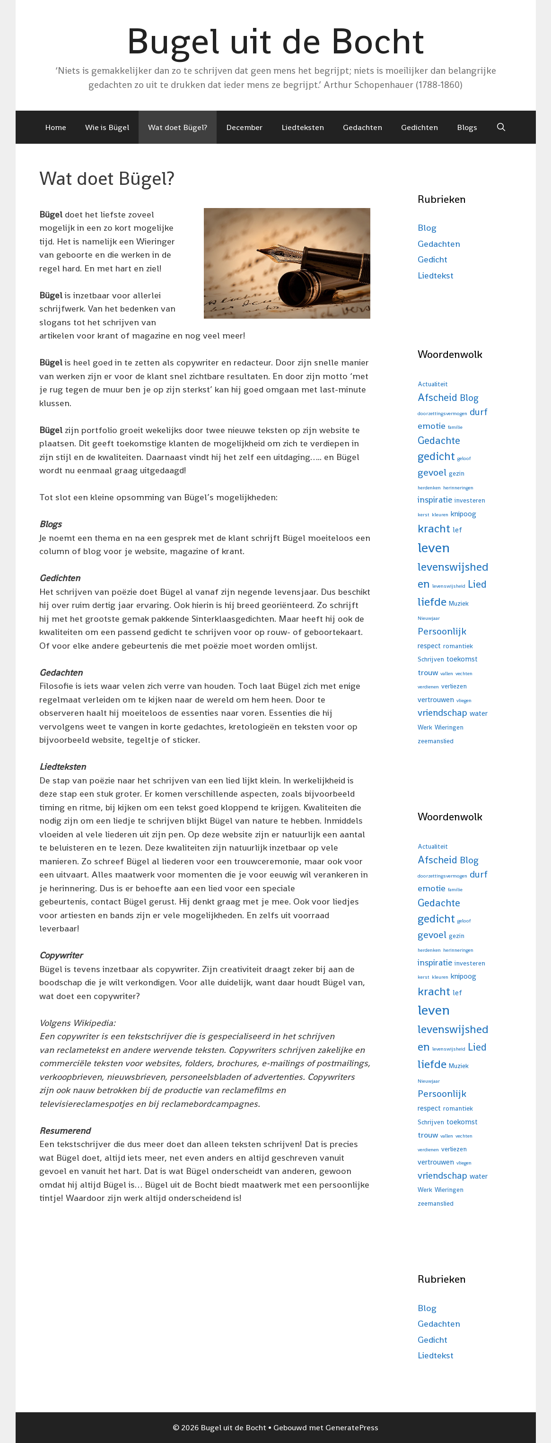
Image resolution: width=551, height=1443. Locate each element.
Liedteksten (302, 127)
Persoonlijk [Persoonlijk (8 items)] (442, 631)
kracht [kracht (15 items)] (434, 528)
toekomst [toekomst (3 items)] (462, 658)
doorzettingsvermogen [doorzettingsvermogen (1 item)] (442, 413)
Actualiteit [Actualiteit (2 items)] (433, 384)
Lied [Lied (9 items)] (477, 584)
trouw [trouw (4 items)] (428, 672)
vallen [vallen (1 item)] (446, 673)
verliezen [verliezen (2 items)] (454, 686)
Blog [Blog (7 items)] (469, 397)
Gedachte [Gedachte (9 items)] (439, 440)
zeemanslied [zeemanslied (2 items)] (436, 741)
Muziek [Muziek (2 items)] (459, 604)
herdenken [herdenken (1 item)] (429, 488)
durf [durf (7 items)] (479, 412)
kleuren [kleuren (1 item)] (440, 515)
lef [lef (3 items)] (457, 529)
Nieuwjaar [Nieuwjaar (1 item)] (429, 618)
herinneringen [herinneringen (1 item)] (458, 488)
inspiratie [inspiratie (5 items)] (435, 499)
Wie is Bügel (107, 127)
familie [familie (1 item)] (455, 427)
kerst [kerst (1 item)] (423, 515)
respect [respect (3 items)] (429, 645)
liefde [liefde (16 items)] (432, 601)
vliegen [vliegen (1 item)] (464, 700)
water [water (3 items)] (479, 713)
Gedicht (432, 259)
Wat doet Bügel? (177, 127)
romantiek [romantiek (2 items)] (458, 646)
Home (55, 127)
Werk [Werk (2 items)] (425, 727)
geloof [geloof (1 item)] (464, 458)
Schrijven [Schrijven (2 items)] (431, 659)
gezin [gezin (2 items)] (456, 473)
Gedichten (419, 127)
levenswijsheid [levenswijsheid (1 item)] (448, 586)
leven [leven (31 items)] (434, 547)
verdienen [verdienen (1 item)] (428, 687)
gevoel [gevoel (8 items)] (432, 472)
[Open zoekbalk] (501, 127)
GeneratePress (351, 1427)
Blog (427, 228)
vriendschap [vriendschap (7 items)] (442, 712)
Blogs (467, 127)
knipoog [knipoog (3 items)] (463, 513)
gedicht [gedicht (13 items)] (436, 456)
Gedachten (362, 127)
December (244, 127)
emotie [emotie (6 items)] (432, 426)
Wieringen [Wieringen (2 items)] (449, 727)
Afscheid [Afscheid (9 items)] (437, 397)
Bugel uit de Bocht (275, 40)
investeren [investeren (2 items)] (470, 500)
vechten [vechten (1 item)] (463, 673)
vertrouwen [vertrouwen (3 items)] (436, 699)
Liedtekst (436, 275)
